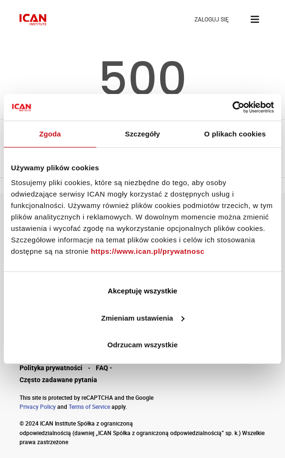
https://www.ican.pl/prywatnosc (147, 251)
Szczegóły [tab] (142, 134)
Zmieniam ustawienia (142, 318)
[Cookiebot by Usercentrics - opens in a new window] (232, 107)
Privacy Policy (38, 406)
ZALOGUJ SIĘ (211, 19)
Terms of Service (89, 406)
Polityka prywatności (51, 368)
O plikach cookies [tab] (234, 134)
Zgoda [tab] (50, 134)
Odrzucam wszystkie (142, 345)
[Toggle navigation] (254, 19)
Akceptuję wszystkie (142, 291)
